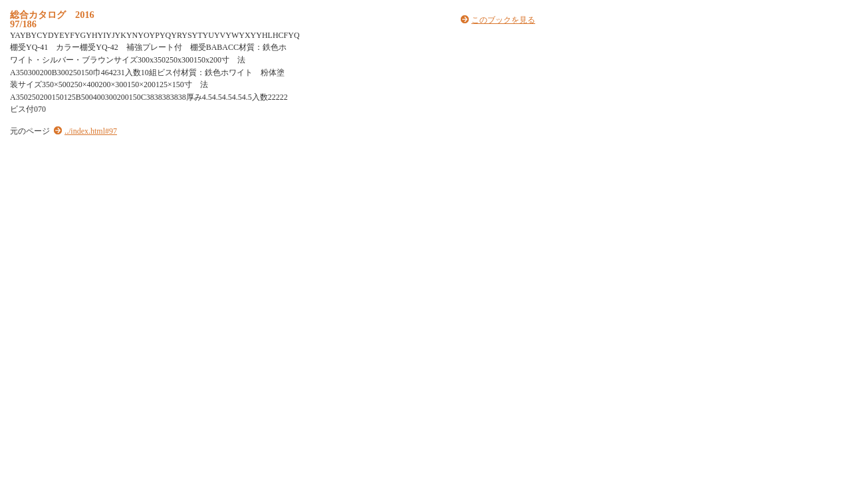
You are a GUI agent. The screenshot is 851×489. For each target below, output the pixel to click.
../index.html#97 (90, 131)
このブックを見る (503, 20)
